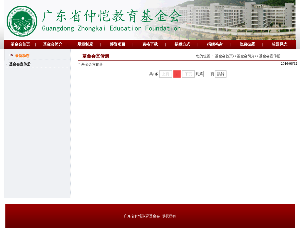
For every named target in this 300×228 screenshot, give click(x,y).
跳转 (220, 74)
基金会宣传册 (90, 64)
